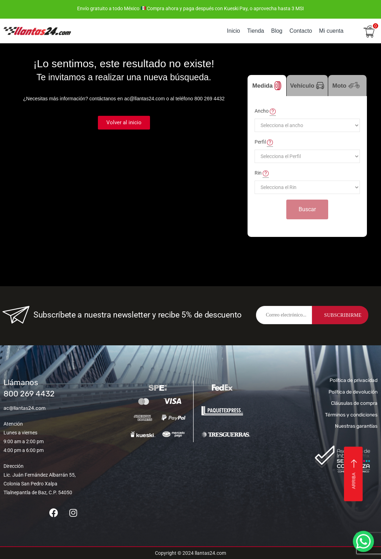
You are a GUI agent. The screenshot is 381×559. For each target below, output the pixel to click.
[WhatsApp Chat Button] (363, 541)
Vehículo (307, 85)
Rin (262, 173)
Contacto (300, 31)
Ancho (265, 111)
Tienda (255, 31)
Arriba (354, 474)
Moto (347, 89)
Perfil (264, 142)
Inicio (233, 31)
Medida (267, 85)
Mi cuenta (331, 31)
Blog (276, 31)
